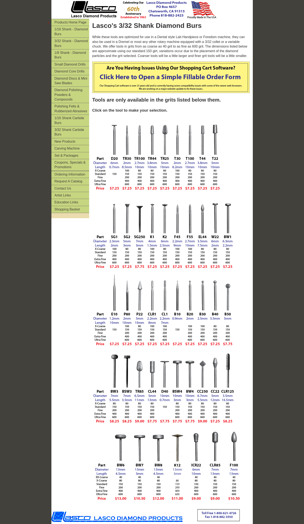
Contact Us (63, 188)
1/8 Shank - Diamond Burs (70, 55)
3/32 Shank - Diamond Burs (71, 43)
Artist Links (63, 195)
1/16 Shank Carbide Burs (69, 120)
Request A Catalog (68, 181)
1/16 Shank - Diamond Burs (71, 31)
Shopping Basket (67, 209)
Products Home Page (70, 22)
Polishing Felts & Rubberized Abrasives (71, 109)
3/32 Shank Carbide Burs (69, 132)
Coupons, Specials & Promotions (70, 165)
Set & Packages (66, 155)
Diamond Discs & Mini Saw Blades (71, 81)
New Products (65, 141)
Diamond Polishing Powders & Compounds (68, 94)
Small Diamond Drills (70, 64)
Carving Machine (67, 148)
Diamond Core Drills (70, 71)
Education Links (66, 202)
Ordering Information (70, 174)
